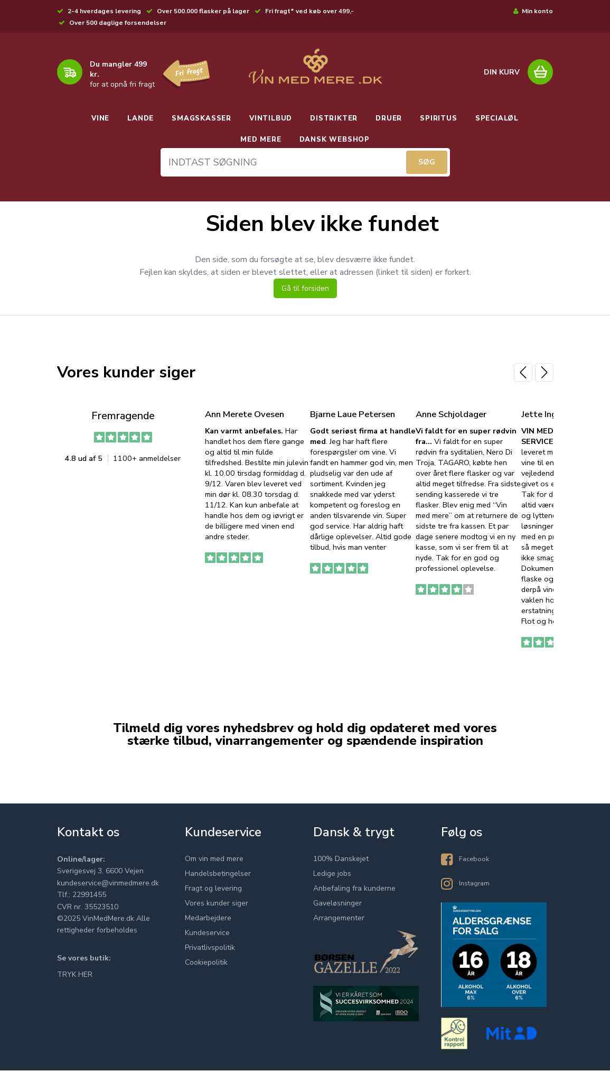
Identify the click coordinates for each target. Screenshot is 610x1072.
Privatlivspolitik (210, 949)
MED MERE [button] (260, 139)
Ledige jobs (332, 875)
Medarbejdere (208, 919)
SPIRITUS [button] (438, 118)
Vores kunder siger (216, 905)
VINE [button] (100, 118)
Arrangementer (338, 919)
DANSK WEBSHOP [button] (334, 139)
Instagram (475, 885)
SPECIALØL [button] (497, 118)
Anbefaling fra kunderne (354, 890)
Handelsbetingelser (218, 875)
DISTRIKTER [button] (334, 118)
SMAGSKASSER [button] (201, 118)
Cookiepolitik (206, 964)
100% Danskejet (341, 860)
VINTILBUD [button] (270, 118)
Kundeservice (207, 934)
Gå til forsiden (305, 290)
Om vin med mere (214, 860)
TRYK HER (74, 976)
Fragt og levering (213, 890)
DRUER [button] (389, 118)
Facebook (475, 860)
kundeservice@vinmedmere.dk (108, 885)
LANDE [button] (140, 118)
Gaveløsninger (337, 905)
